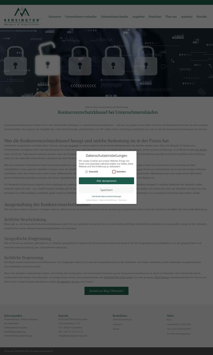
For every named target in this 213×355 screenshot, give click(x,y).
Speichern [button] (106, 190)
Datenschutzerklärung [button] (108, 200)
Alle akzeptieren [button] (106, 181)
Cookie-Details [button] (92, 200)
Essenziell (91, 171)
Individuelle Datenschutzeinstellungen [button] (106, 196)
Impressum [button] (122, 200)
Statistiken (119, 171)
